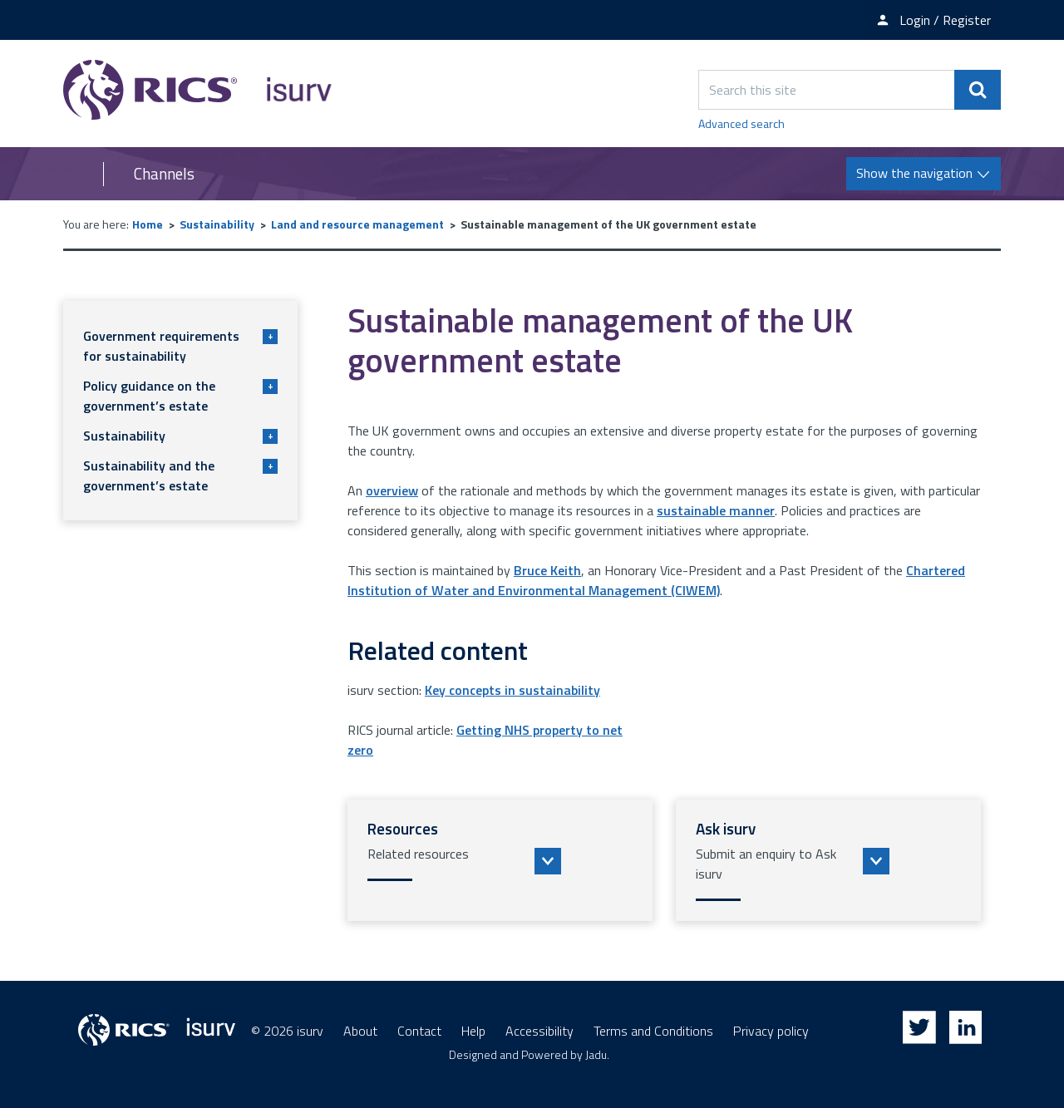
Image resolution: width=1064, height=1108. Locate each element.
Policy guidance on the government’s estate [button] (180, 396)
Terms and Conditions (653, 1031)
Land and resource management (357, 224)
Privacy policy (771, 1031)
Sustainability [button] (180, 436)
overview (392, 490)
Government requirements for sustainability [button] (180, 346)
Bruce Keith (547, 570)
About (360, 1031)
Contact (419, 1031)
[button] (500, 860)
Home (147, 224)
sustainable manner (716, 510)
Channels (164, 173)
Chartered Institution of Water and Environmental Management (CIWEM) (656, 580)
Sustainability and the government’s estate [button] (180, 475)
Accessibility (539, 1031)
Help (473, 1031)
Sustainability (217, 224)
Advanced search (741, 123)
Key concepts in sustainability (512, 690)
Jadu (596, 1054)
